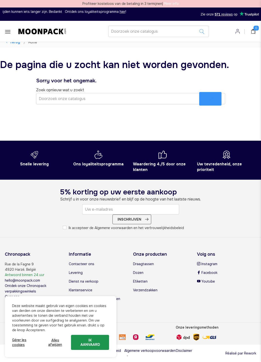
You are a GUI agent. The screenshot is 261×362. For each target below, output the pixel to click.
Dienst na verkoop (83, 281)
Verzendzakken (145, 290)
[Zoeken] (158, 31)
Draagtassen (143, 264)
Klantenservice (80, 290)
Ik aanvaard (90, 342)
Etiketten (140, 281)
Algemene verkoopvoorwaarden (150, 350)
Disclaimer (184, 350)
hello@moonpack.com (22, 280)
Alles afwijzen (55, 342)
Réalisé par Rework (240, 353)
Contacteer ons (81, 264)
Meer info (171, 3)
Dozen (138, 272)
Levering (76, 272)
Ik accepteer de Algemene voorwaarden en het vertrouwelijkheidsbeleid (123, 228)
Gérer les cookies (19, 342)
